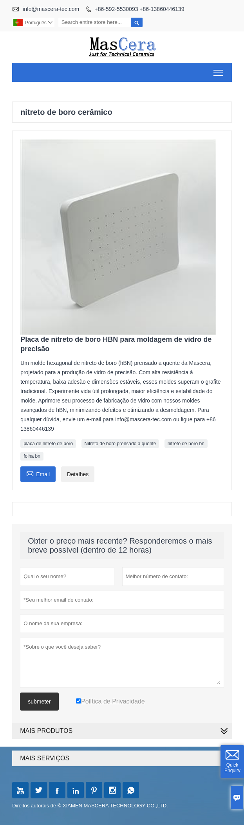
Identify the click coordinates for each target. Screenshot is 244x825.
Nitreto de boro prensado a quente (120, 443)
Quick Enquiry (232, 767)
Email (38, 473)
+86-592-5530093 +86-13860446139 (139, 9)
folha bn (31, 456)
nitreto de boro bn (186, 443)
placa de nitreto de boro (48, 443)
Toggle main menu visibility (218, 70)
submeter (39, 701)
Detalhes (78, 474)
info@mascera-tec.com (51, 9)
